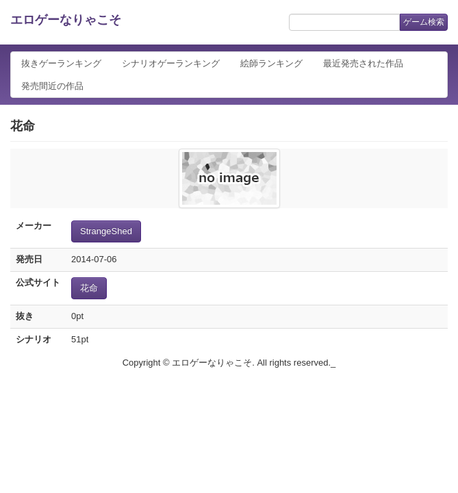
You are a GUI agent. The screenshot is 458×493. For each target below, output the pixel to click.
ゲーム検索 (423, 22)
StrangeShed (106, 231)
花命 (89, 288)
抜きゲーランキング (61, 63)
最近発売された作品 (363, 63)
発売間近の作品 (52, 86)
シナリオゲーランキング (171, 63)
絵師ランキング (271, 63)
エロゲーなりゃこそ (65, 20)
